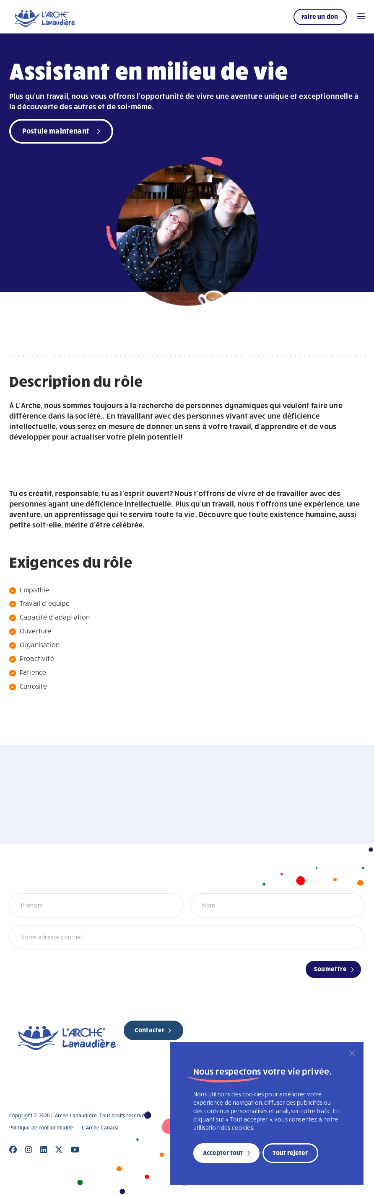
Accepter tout (223, 1152)
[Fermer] (352, 1053)
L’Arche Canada (100, 1127)
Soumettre (330, 968)
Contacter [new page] (149, 1030)
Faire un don (319, 16)
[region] (267, 1113)
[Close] (13, 1150)
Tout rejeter (290, 1152)
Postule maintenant (55, 130)
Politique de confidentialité (41, 1127)
